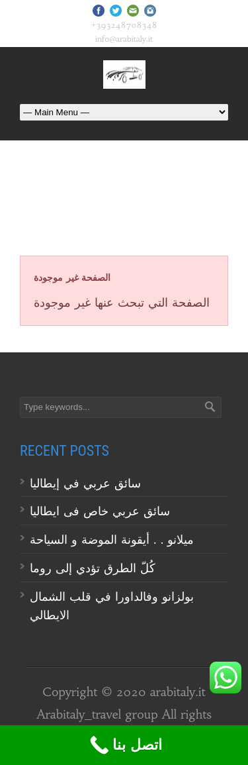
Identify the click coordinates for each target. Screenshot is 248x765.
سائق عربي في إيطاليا (85, 483)
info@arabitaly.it (124, 39)
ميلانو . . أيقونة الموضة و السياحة (114, 539)
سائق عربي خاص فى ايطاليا (100, 511)
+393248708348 (124, 25)
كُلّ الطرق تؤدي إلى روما (92, 568)
